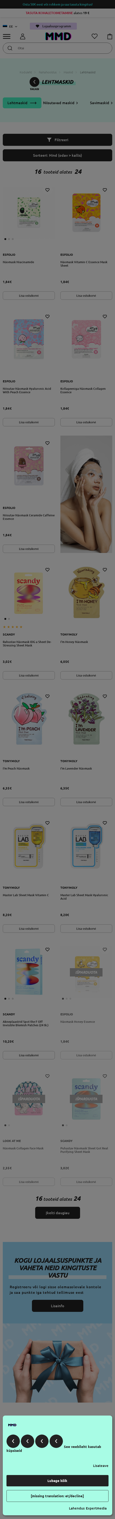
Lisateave (101, 1466)
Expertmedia (96, 1508)
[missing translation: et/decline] (57, 1496)
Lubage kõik (57, 1481)
